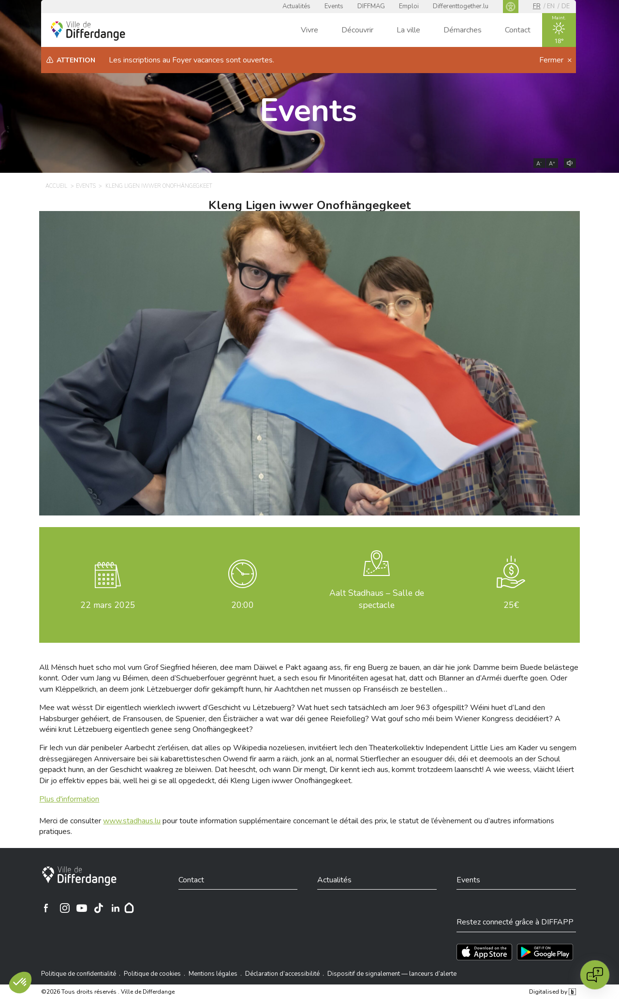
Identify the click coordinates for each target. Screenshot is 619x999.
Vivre (309, 30)
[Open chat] (594, 974)
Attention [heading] (76, 60)
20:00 (242, 605)
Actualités (296, 6)
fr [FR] (537, 6)
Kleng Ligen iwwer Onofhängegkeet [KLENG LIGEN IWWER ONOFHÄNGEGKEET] (158, 186)
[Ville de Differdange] (79, 876)
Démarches (462, 30)
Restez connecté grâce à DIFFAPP (515, 922)
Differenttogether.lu (460, 6)
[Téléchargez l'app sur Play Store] (545, 952)
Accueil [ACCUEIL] (56, 186)
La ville (408, 30)
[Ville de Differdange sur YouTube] (81, 908)
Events (333, 6)
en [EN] (551, 6)
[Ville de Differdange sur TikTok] (98, 908)
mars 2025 (107, 605)
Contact (518, 30)
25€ (511, 605)
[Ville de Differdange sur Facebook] (46, 908)
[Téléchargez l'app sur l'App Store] (484, 952)
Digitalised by (552, 992)
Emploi (409, 6)
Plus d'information (69, 799)
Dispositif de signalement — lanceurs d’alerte (392, 973)
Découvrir (357, 30)
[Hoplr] (129, 908)
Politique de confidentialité (78, 973)
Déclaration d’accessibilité (282, 973)
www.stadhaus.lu (132, 821)
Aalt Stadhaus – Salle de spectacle (376, 599)
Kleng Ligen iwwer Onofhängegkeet (309, 205)
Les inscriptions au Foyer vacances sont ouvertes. (191, 60)
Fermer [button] (552, 60)
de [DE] (565, 6)
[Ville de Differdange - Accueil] (88, 31)
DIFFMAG (371, 6)
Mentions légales (213, 973)
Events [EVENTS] (86, 186)
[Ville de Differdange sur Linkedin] (115, 908)
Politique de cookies (152, 973)
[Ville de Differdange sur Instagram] (65, 908)
